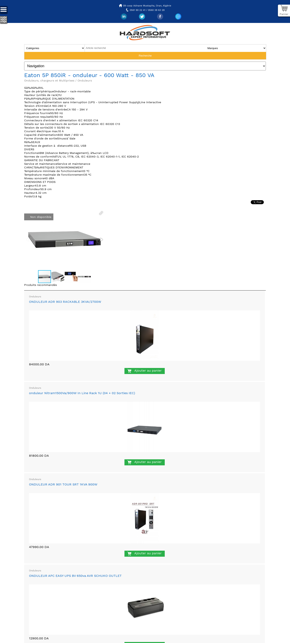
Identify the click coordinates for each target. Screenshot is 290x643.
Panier (284, 14)
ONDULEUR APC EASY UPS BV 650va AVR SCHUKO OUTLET (75, 576)
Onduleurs (35, 296)
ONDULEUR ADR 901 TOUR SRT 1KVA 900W (63, 484)
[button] (101, 213)
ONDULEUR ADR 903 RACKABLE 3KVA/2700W (65, 302)
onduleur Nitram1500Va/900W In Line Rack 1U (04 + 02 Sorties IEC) (82, 393)
